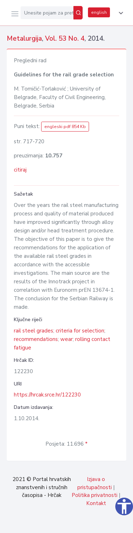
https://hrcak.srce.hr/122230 (47, 394)
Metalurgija (24, 38)
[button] (119, 13)
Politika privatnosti (94, 495)
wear (66, 339)
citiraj (20, 169)
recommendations (36, 339)
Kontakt (96, 503)
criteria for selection (80, 330)
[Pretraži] (78, 12)
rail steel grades (33, 330)
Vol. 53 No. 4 (64, 38)
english (99, 12)
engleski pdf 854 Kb (65, 126)
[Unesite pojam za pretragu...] (47, 12)
